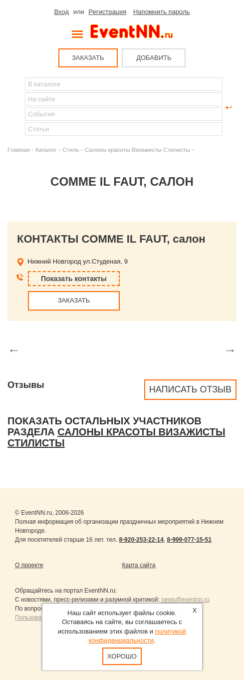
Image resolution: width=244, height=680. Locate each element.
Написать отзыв (190, 389)
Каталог (46, 149)
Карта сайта (139, 565)
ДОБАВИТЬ (153, 57)
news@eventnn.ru (185, 599)
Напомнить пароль (161, 11)
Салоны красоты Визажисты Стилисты (137, 149)
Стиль (70, 149)
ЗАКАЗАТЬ (88, 57)
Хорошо (122, 656)
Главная (18, 149)
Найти (15, 107)
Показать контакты (74, 279)
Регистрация (107, 11)
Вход (61, 11)
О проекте (29, 565)
